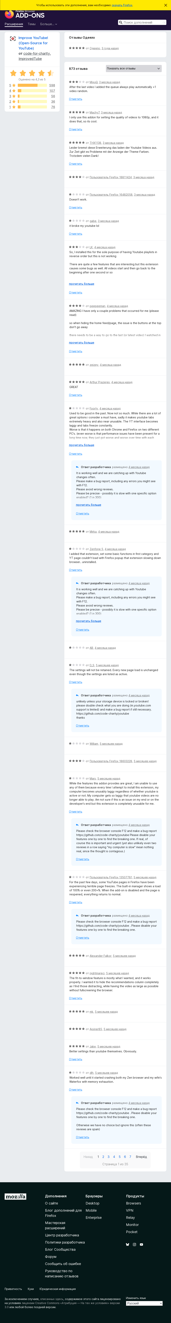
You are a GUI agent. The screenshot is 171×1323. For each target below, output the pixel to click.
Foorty (94, 408)
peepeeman (97, 306)
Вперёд (141, 1157)
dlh (92, 1072)
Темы (32, 24)
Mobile (91, 1210)
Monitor (132, 1225)
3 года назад (110, 48)
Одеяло (95, 48)
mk (91, 1011)
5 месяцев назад (107, 665)
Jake (93, 1046)
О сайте (51, 1203)
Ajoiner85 (96, 1029)
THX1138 (95, 142)
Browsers (133, 1203)
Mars (93, 778)
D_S (92, 665)
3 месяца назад (109, 82)
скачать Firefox (122, 5)
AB (91, 647)
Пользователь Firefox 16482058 (111, 194)
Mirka (93, 531)
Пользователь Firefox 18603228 (111, 761)
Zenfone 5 (96, 549)
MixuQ (94, 82)
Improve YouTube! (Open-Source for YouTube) (33, 43)
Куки (31, 1289)
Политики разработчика (65, 1242)
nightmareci (97, 973)
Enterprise (94, 1218)
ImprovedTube (30, 59)
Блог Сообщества (60, 1249)
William (94, 743)
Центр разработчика (62, 1235)
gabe (93, 221)
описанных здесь (51, 1299)
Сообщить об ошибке (63, 1264)
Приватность (13, 1289)
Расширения (14, 24)
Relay (130, 1218)
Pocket (132, 1232)
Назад (88, 1157)
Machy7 (95, 112)
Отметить (75, 99)
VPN (129, 1210)
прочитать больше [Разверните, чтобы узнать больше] (81, 283)
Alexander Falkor (100, 955)
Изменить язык (136, 1298)
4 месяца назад (104, 247)
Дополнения (55, 1196)
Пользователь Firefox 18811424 (111, 177)
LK (91, 247)
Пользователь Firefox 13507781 (111, 877)
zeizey (94, 364)
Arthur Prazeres (100, 382)
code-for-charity (36, 53)
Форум (50, 1257)
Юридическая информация (58, 1289)
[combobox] (142, 22)
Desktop (92, 1203)
